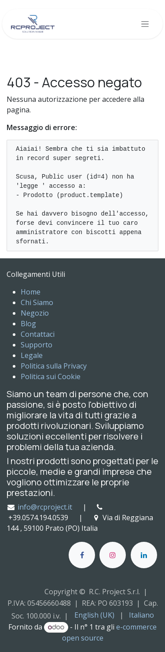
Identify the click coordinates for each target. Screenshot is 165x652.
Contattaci (38, 334)
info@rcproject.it (45, 507)
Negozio (35, 313)
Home (30, 292)
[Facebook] (82, 555)
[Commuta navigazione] (145, 24)
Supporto (36, 345)
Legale (32, 355)
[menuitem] (94, 615)
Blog (28, 323)
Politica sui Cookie (51, 376)
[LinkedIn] (144, 555)
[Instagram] (112, 555)
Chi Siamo (37, 302)
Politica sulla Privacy (54, 366)
